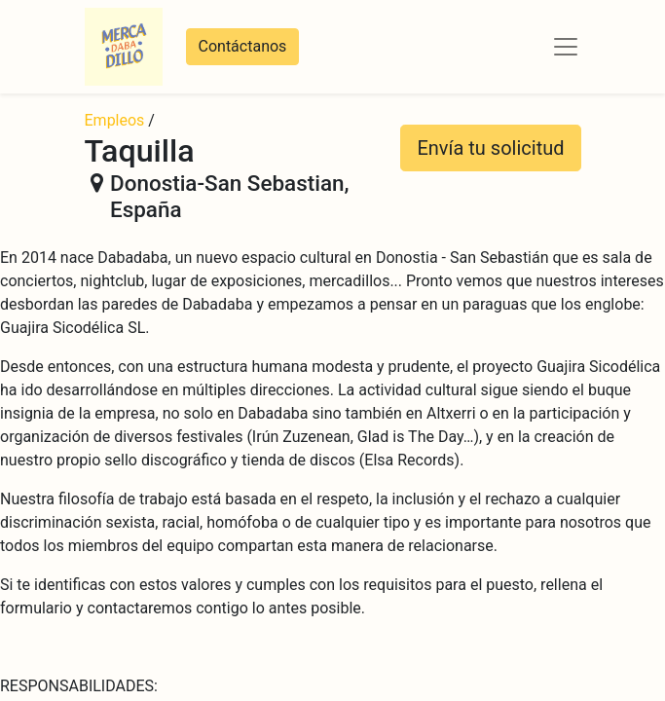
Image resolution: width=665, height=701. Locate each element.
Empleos (115, 120)
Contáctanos (243, 46)
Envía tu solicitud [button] (490, 148)
